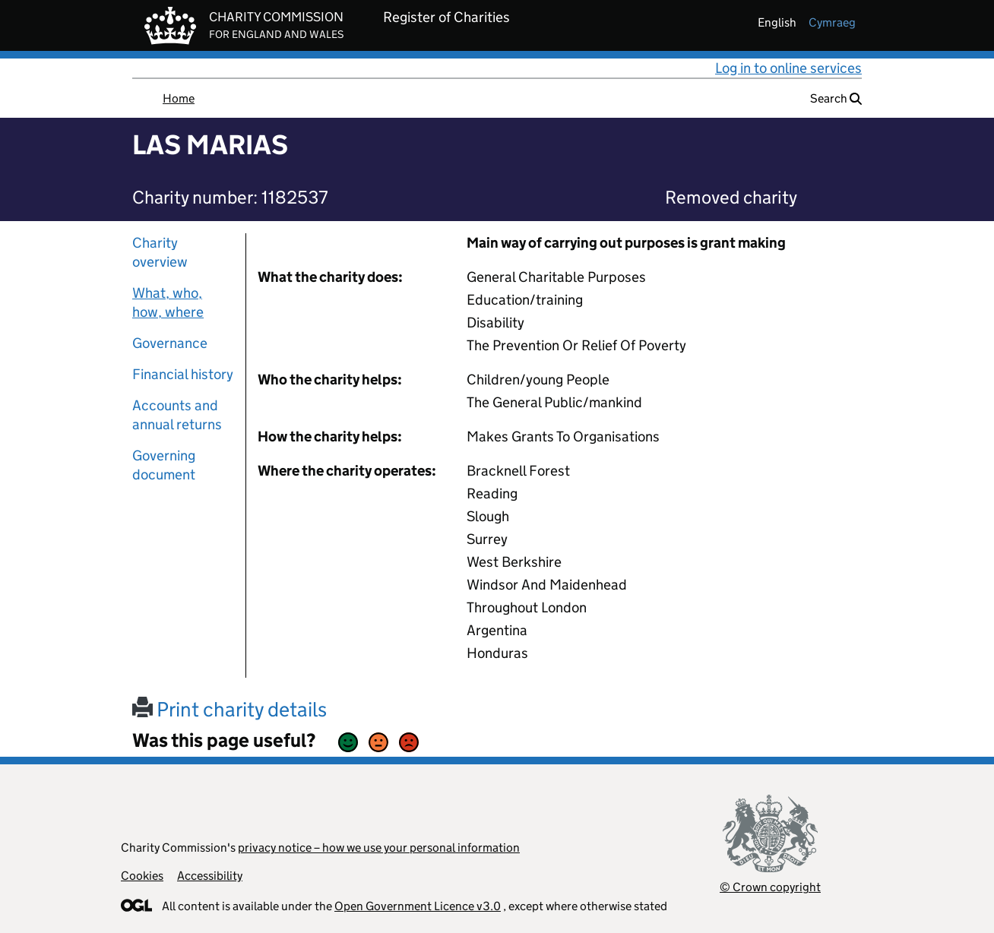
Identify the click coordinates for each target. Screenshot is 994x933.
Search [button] (836, 98)
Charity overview (160, 252)
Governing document (163, 465)
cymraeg (832, 22)
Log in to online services (788, 68)
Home (179, 98)
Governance (169, 343)
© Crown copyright (770, 887)
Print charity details (229, 709)
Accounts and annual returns (177, 415)
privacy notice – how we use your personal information (379, 847)
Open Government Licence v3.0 (417, 906)
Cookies (142, 875)
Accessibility (209, 875)
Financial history (182, 374)
